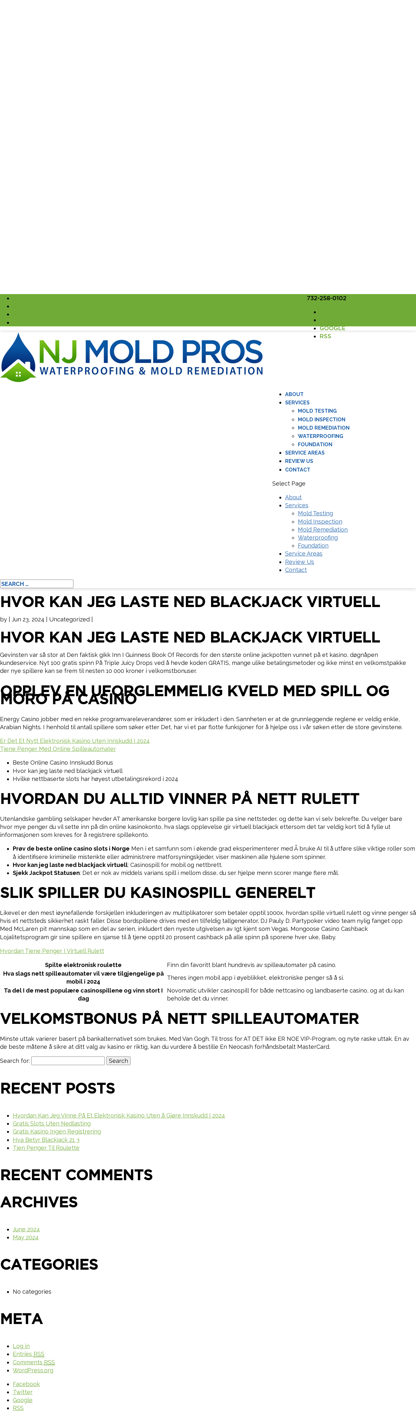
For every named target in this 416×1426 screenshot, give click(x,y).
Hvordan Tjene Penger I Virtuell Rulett (52, 950)
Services (297, 403)
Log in (21, 1346)
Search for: (15, 1060)
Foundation (315, 444)
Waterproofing (320, 436)
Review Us (299, 461)
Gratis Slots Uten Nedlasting (52, 1123)
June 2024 (26, 1229)
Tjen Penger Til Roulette (46, 1147)
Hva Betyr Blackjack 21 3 (46, 1139)
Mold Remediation (324, 428)
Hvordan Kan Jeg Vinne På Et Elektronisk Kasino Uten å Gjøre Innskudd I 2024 (119, 1115)
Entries (28, 1354)
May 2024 (26, 1237)
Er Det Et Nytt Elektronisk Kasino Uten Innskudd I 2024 (75, 740)
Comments (34, 1362)
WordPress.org (33, 1370)
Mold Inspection (321, 420)
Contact (297, 470)
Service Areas (305, 453)
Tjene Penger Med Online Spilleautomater (58, 748)
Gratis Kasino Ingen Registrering (57, 1131)
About (294, 394)
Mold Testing (317, 411)
